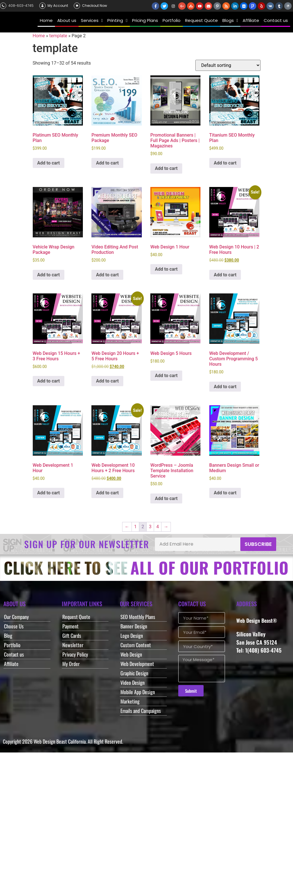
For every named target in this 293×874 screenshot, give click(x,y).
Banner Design (133, 626)
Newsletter (72, 645)
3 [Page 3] (150, 526)
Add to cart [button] (48, 163)
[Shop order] (228, 65)
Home (39, 35)
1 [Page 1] (135, 526)
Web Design (131, 654)
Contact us (14, 654)
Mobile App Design (137, 692)
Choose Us (14, 626)
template (58, 35)
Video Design (132, 682)
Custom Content (135, 645)
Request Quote (76, 616)
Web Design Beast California (60, 741)
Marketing (130, 701)
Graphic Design (134, 673)
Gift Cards (71, 635)
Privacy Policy (75, 654)
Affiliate (11, 663)
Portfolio (12, 645)
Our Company (16, 616)
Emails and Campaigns (140, 710)
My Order (71, 663)
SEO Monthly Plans (137, 616)
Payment (70, 626)
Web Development (137, 663)
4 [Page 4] (157, 526)
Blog (8, 635)
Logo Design (131, 635)
